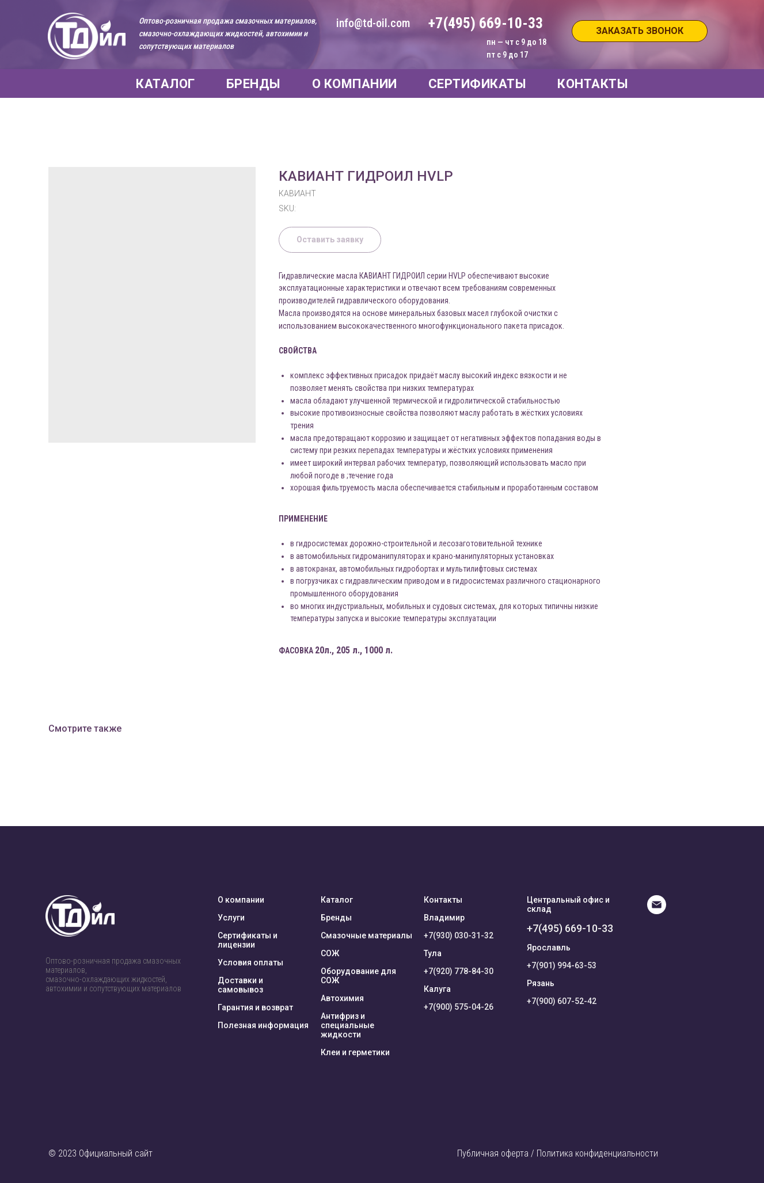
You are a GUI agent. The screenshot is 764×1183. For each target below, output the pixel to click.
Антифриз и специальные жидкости (347, 1025)
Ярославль (549, 947)
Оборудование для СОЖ (358, 976)
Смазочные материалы (366, 935)
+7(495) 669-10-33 (570, 928)
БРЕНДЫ (253, 84)
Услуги (231, 917)
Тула (433, 953)
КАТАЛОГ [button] (165, 84)
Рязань (540, 983)
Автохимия (342, 998)
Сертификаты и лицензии (248, 940)
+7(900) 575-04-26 (458, 1006)
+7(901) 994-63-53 (561, 965)
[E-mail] (656, 911)
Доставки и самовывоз (240, 985)
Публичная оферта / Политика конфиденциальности (557, 1153)
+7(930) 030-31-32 (458, 935)
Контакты (443, 899)
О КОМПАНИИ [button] (354, 84)
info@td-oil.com (373, 23)
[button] (640, 31)
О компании (241, 899)
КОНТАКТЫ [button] (592, 84)
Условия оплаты (250, 962)
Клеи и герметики (355, 1052)
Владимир (444, 917)
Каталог (337, 899)
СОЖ (330, 953)
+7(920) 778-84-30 (458, 971)
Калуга (437, 989)
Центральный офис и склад (568, 904)
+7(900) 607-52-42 (561, 1001)
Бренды (336, 917)
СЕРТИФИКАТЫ (477, 84)
